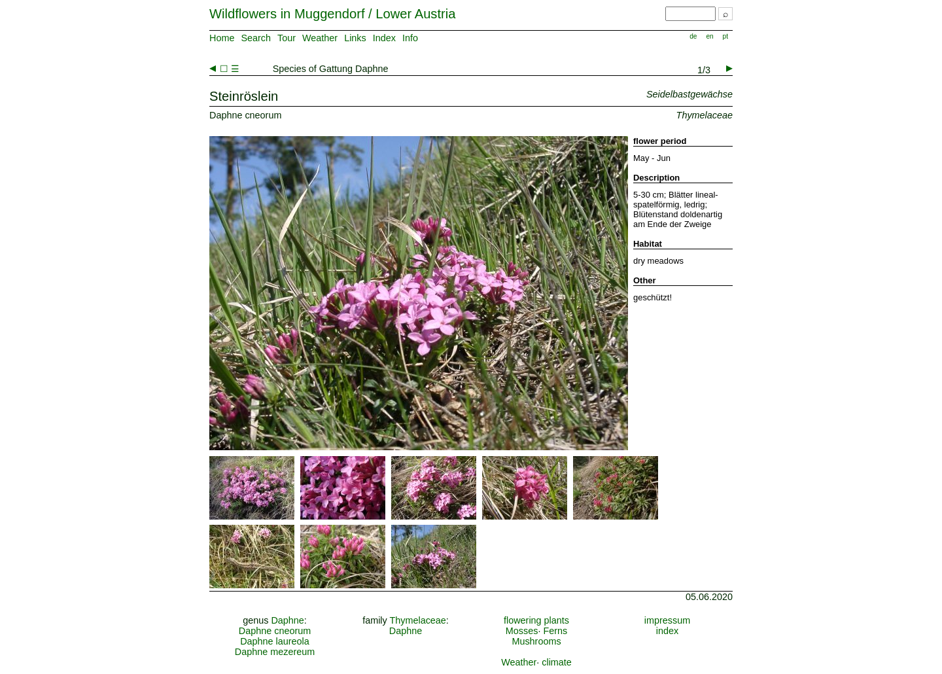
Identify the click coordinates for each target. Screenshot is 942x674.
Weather (320, 38)
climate (557, 662)
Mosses (522, 631)
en (709, 36)
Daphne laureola (274, 641)
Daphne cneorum (275, 631)
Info (410, 38)
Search (256, 38)
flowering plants (536, 620)
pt (725, 36)
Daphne (287, 620)
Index (384, 38)
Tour (286, 38)
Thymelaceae (417, 620)
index (667, 631)
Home (221, 38)
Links (355, 38)
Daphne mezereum (275, 652)
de (693, 36)
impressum (667, 620)
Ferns (555, 631)
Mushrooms (536, 641)
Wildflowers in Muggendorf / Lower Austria (332, 14)
